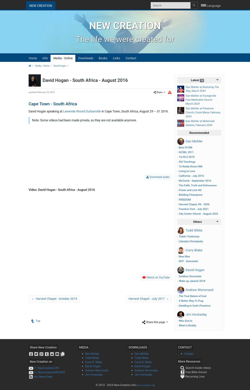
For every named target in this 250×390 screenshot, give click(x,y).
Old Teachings (187, 161)
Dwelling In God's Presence (195, 305)
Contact (131, 58)
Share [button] (158, 92)
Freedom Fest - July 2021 (194, 209)
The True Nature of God (192, 296)
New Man (184, 256)
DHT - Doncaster (188, 261)
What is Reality (187, 325)
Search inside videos (195, 367)
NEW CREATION (42, 5)
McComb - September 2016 (195, 180)
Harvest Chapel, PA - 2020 (194, 204)
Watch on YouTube (156, 277)
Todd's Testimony (189, 236)
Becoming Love (192, 376)
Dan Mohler (92, 353)
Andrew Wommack (96, 370)
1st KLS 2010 (187, 157)
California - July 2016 (191, 175)
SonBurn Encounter (190, 276)
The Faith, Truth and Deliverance (198, 185)
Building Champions (190, 194)
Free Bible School (193, 372)
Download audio (158, 177)
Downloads (85, 58)
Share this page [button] (154, 322)
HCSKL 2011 (186, 152)
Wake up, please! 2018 (192, 281)
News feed (40, 376)
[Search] (170, 5)
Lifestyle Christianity (191, 241)
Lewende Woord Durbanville (82, 111)
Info (45, 58)
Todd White (92, 358)
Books (103, 58)
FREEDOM (185, 199)
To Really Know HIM (190, 166)
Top (35, 321)
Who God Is (185, 320)
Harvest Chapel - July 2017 (149, 299)
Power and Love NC (190, 190)
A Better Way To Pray (191, 300)
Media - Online (63, 58)
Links (116, 58)
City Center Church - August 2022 (198, 213)
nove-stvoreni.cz (146, 385)
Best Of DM (185, 147)
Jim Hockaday (94, 374)
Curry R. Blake (93, 362)
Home (33, 58)
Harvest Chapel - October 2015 (54, 299)
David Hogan (60, 65)
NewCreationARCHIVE (47, 372)
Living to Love (187, 171)
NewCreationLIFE (44, 368)
